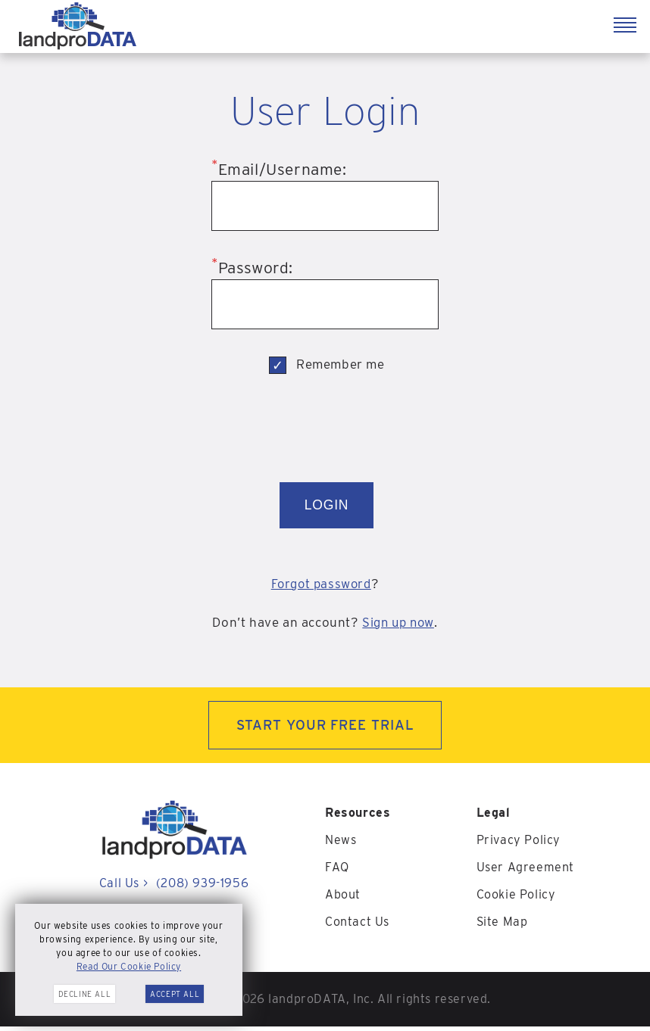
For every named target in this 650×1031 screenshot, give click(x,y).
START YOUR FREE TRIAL (325, 729)
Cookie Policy (516, 899)
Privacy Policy (519, 844)
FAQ (337, 871)
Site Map (502, 926)
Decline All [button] (84, 993)
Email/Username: (279, 169)
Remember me (340, 364)
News (340, 844)
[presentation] (326, 431)
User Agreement (525, 871)
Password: (252, 267)
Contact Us (357, 926)
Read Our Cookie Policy (129, 966)
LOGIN (327, 507)
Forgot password (321, 587)
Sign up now (398, 626)
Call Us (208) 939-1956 (173, 887)
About (343, 899)
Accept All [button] (174, 993)
